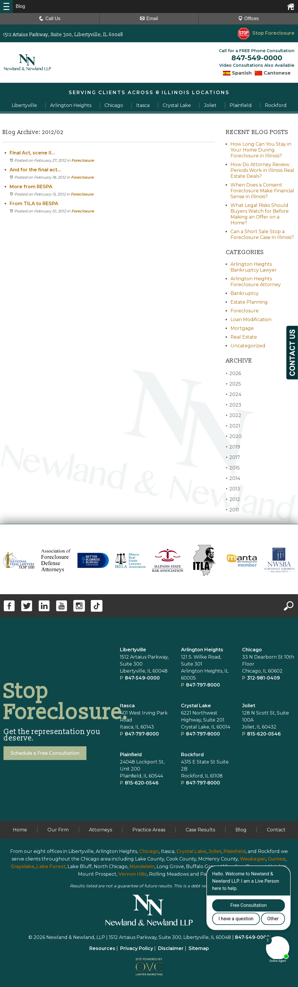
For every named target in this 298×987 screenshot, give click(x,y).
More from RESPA (31, 186)
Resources (102, 948)
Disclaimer (171, 948)
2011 (232, 509)
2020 (234, 436)
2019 (233, 447)
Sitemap (199, 948)
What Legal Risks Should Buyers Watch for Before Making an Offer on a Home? (259, 214)
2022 (233, 415)
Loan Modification (251, 319)
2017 (233, 457)
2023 (233, 405)
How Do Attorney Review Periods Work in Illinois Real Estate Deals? (262, 170)
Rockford (192, 754)
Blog (240, 830)
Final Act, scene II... (32, 153)
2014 (233, 478)
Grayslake (22, 866)
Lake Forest (50, 866)
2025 (233, 384)
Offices (248, 18)
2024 (233, 394)
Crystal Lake (196, 705)
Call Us (50, 18)
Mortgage (242, 328)
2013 (233, 488)
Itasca (127, 705)
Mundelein (142, 866)
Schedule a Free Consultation (44, 753)
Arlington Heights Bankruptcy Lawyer (253, 267)
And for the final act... (35, 170)
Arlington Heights (202, 649)
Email (149, 18)
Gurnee (276, 859)
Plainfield (235, 851)
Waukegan (253, 859)
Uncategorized (247, 346)
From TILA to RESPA (34, 203)
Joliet (248, 705)
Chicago (252, 649)
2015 (233, 467)
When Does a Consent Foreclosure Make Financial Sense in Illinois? (262, 190)
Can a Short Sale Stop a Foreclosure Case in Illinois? (262, 234)
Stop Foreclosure (266, 33)
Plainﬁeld (131, 754)
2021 (233, 426)
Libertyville (133, 649)
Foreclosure (82, 160)
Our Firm (58, 830)
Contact (276, 830)
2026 (233, 373)
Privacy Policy (136, 948)
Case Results (200, 830)
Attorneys (100, 830)
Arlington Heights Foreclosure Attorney (255, 281)
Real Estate (243, 337)
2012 (233, 499)
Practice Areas (148, 830)
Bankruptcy (244, 293)
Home (20, 830)
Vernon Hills (132, 874)
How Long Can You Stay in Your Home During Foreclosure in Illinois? (260, 150)
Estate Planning (249, 302)
